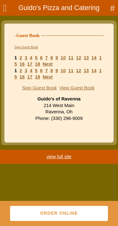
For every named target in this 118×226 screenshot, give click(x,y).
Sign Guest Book (26, 47)
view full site (59, 156)
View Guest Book (76, 87)
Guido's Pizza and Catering (59, 8)
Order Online (59, 213)
